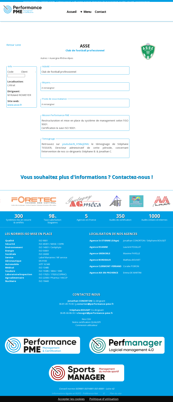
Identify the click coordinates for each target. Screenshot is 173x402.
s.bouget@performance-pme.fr (95, 313)
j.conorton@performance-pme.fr (95, 303)
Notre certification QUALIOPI (86, 322)
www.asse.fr (14, 104)
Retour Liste (13, 44)
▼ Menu (85, 12)
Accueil (71, 12)
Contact (100, 12)
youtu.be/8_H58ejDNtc (75, 144)
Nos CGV (86, 319)
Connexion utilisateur (86, 325)
